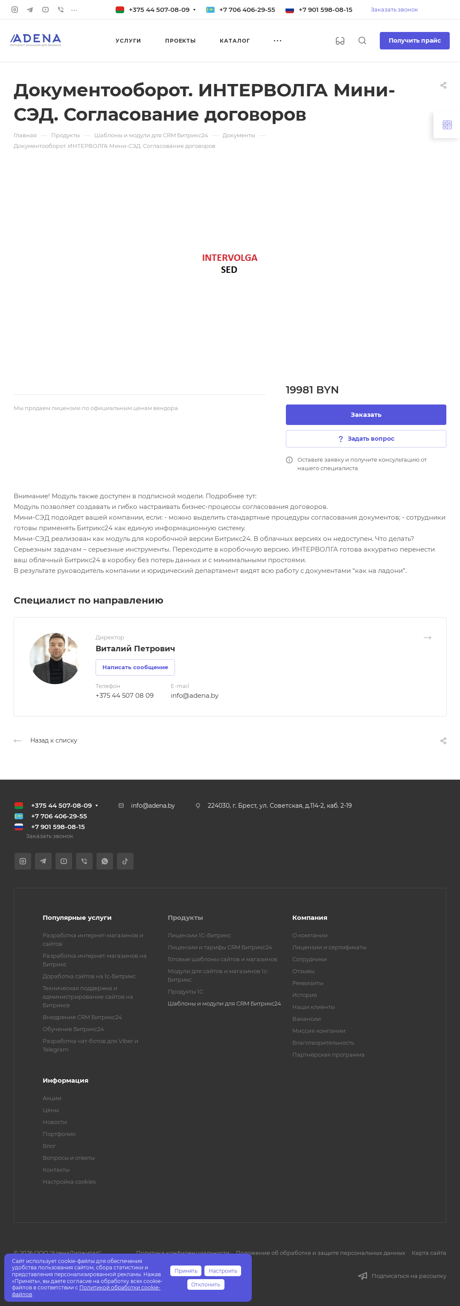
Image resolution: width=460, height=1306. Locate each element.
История (304, 994)
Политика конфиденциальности (183, 1252)
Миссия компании (319, 1030)
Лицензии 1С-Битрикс (199, 935)
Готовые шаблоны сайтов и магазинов (222, 959)
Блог (49, 1145)
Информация (65, 1080)
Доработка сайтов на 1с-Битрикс (89, 976)
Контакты (56, 1169)
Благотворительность (323, 1042)
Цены (51, 1110)
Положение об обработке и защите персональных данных (320, 1252)
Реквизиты (307, 983)
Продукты (185, 917)
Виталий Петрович (135, 648)
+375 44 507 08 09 (125, 695)
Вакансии (306, 1018)
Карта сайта (429, 1252)
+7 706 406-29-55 (247, 10)
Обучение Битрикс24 (73, 1029)
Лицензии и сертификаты (329, 947)
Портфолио (59, 1133)
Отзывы (303, 971)
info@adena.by (194, 695)
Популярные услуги (77, 917)
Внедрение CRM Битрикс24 (82, 1017)
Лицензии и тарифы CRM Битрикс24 (220, 947)
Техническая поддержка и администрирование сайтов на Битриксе (88, 996)
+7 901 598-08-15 (325, 10)
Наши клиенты (313, 1006)
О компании (310, 935)
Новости (55, 1121)
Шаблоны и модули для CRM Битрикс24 (224, 1003)
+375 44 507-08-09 (159, 10)
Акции (52, 1098)
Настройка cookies (69, 1181)
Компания (309, 917)
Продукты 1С (185, 991)
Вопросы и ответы (69, 1157)
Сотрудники (309, 959)
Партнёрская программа (328, 1054)
